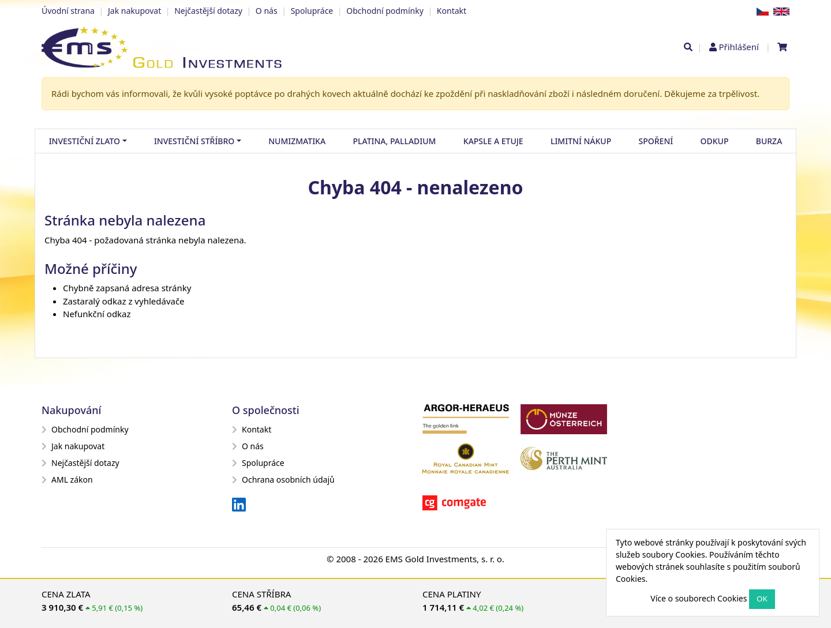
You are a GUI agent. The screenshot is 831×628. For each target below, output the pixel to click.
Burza (769, 141)
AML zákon (67, 479)
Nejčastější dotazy (208, 10)
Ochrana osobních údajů (283, 479)
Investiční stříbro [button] (194, 141)
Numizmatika (296, 141)
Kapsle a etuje (493, 141)
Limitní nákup (581, 141)
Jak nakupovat (134, 10)
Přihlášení (738, 46)
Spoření (656, 141)
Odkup (715, 141)
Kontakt (451, 10)
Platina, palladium (394, 141)
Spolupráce (312, 10)
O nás (267, 10)
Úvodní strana (68, 10)
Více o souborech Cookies (698, 598)
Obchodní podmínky (385, 10)
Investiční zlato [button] (84, 141)
